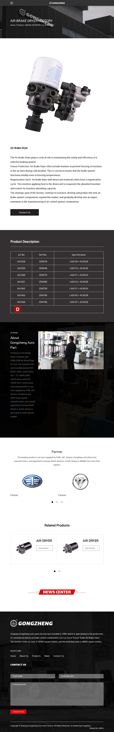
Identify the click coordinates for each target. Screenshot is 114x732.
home (13, 656)
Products (20, 25)
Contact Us (24, 212)
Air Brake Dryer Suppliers (80, 725)
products (36, 656)
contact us (58, 656)
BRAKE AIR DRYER (33, 25)
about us (24, 656)
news (46, 656)
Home (12, 25)
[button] (52, 502)
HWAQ (101, 728)
